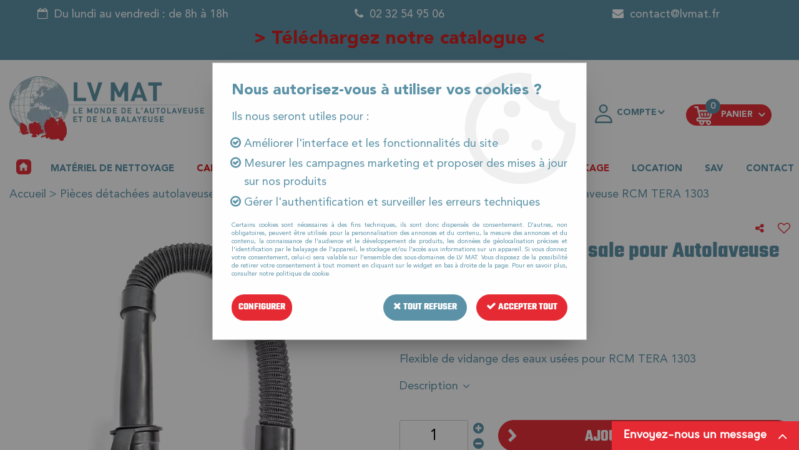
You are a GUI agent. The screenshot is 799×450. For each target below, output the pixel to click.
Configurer (261, 307)
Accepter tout (521, 307)
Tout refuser (425, 307)
